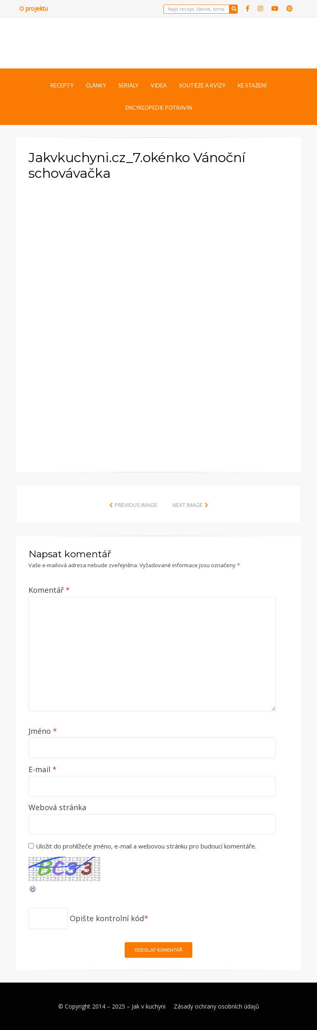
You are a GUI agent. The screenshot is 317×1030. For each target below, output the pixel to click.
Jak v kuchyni (149, 1006)
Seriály (128, 85)
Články (96, 85)
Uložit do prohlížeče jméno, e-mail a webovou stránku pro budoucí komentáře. (146, 846)
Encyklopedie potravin (158, 107)
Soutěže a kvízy (202, 85)
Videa (159, 85)
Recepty (61, 85)
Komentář (49, 590)
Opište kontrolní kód (107, 918)
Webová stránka (57, 807)
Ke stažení (252, 85)
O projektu (33, 8)
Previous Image (136, 505)
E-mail (42, 769)
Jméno (42, 731)
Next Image (188, 505)
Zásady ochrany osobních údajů (216, 1006)
